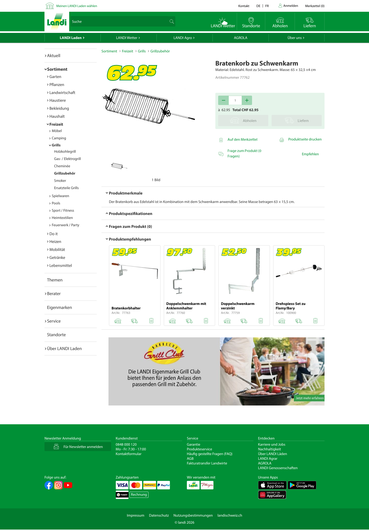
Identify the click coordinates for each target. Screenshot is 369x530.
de (259, 6)
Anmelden (290, 5)
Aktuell (53, 55)
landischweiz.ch (229, 515)
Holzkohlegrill (65, 151)
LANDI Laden (71, 37)
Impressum (135, 515)
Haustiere (57, 100)
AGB (190, 458)
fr (267, 6)
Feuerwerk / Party (65, 225)
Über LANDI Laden (64, 348)
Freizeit (56, 124)
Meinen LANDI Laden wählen (76, 6)
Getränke (57, 257)
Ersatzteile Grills (66, 188)
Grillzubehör (64, 173)
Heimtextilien (62, 217)
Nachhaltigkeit (269, 449)
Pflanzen (56, 84)
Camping (59, 138)
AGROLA (240, 37)
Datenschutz (159, 515)
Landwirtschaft (62, 92)
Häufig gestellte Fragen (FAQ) (210, 454)
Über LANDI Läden (272, 454)
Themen (55, 280)
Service (54, 321)
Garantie (193, 444)
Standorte (56, 334)
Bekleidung (59, 108)
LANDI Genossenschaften (278, 468)
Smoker (60, 180)
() (315, 6)
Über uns (295, 37)
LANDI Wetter (126, 37)
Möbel (57, 131)
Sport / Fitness (63, 210)
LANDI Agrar (267, 458)
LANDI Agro (182, 37)
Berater (54, 293)
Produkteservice (199, 449)
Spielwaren (60, 196)
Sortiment (57, 69)
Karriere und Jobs (271, 444)
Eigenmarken (59, 307)
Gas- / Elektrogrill (67, 158)
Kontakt (243, 6)
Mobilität (57, 249)
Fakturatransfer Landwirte (207, 463)
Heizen (55, 241)
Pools (56, 203)
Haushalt (57, 116)
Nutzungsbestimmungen (193, 515)
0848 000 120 (126, 444)
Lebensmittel (60, 265)
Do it (53, 233)
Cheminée (62, 166)
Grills (56, 145)
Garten (55, 76)
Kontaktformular (129, 454)
